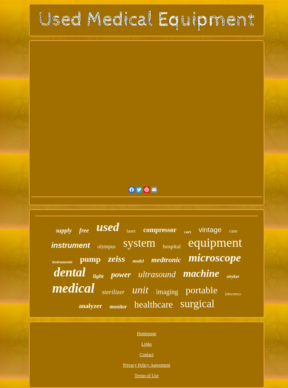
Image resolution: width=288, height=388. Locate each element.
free (84, 230)
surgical (197, 303)
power (121, 274)
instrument (70, 245)
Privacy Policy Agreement (146, 365)
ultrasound (157, 274)
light (98, 276)
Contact (146, 354)
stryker (232, 276)
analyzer (90, 305)
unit (140, 290)
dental (70, 272)
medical (73, 288)
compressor (160, 230)
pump (90, 259)
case (233, 231)
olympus (107, 246)
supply (64, 230)
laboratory (233, 294)
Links (146, 344)
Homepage (146, 333)
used (107, 227)
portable (202, 290)
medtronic (166, 260)
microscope (215, 257)
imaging (167, 292)
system (139, 242)
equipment (215, 242)
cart (187, 231)
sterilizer (113, 292)
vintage (210, 230)
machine (201, 273)
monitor (118, 306)
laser (131, 231)
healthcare (153, 304)
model (138, 261)
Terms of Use (147, 375)
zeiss (116, 259)
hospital (172, 246)
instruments (62, 262)
